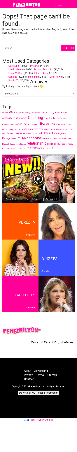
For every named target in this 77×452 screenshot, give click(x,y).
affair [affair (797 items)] (11, 112)
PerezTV (49, 342)
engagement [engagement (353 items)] (7, 129)
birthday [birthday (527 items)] (26, 112)
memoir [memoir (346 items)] (14, 139)
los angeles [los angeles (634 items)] (60, 133)
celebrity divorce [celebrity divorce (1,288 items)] (54, 112)
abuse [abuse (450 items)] (5, 113)
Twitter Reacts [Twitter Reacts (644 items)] (34, 148)
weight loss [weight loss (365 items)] (46, 148)
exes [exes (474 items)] (16, 129)
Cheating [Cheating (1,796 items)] (35, 117)
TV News (35, 65)
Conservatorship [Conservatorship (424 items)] (9, 125)
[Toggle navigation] (60, 4)
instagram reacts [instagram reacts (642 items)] (37, 129)
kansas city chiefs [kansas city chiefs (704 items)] (33, 133)
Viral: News (56, 76)
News (34, 342)
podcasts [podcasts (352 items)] (45, 139)
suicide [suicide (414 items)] (14, 148)
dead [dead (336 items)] (30, 125)
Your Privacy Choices (38, 419)
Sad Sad (12, 76)
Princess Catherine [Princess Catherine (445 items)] (58, 138)
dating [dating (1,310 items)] (22, 124)
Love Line (13, 65)
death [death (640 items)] (35, 124)
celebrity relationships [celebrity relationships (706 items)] (14, 118)
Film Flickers (41, 73)
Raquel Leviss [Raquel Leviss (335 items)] (21, 144)
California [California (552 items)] (35, 112)
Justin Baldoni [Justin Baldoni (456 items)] (16, 133)
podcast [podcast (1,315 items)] (34, 138)
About (27, 370)
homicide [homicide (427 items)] (23, 129)
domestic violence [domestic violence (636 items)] (63, 124)
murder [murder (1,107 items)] (23, 138)
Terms (40, 374)
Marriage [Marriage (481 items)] (6, 138)
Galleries (67, 342)
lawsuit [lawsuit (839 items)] (48, 133)
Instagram (33, 76)
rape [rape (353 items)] (13, 144)
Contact (29, 379)
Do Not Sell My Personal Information (38, 392)
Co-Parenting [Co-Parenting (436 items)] (62, 118)
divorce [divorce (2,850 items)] (46, 123)
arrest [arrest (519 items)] (19, 112)
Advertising (41, 370)
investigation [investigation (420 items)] (61, 129)
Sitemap (52, 374)
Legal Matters (15, 73)
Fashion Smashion (43, 69)
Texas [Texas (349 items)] (20, 148)
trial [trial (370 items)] (24, 148)
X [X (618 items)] (52, 148)
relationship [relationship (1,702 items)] (36, 143)
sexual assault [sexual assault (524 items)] (54, 144)
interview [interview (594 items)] (51, 129)
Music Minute (15, 69)
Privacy (28, 374)
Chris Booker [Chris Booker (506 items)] (50, 118)
